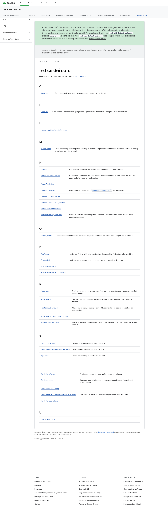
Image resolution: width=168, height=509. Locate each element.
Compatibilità (85, 15)
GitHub (37, 504)
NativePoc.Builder (48, 184)
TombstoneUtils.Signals (50, 401)
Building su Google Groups (89, 500)
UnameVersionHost (48, 419)
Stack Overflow (129, 500)
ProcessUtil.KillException (50, 266)
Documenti (50, 62)
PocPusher (45, 254)
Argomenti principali (64, 15)
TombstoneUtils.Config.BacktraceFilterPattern (58, 395)
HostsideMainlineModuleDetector (54, 130)
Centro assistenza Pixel (132, 485)
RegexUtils (45, 291)
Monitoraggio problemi (132, 504)
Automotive (125, 15)
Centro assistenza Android (133, 481)
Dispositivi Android (106, 15)
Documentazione (12, 9)
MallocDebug (46, 149)
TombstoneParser (48, 374)
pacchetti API (80, 76)
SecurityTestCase (48, 343)
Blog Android (84, 489)
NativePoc (45, 169)
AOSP (41, 62)
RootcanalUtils (46, 299)
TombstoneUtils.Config (50, 389)
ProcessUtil (45, 260)
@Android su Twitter (86, 481)
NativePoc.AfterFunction (50, 176)
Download (38, 489)
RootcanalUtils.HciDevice (50, 308)
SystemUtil (45, 356)
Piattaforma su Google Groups (90, 496)
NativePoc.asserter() (102, 190)
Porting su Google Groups (88, 504)
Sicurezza (46, 15)
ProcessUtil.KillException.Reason (53, 272)
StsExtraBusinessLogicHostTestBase (55, 349)
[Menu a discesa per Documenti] (32, 3)
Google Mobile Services (132, 496)
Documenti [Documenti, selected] (24, 3)
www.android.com (131, 493)
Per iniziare (30, 15)
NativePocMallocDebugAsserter (53, 202)
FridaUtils (44, 112)
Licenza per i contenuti (106, 432)
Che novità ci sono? (11, 15)
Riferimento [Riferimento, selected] (142, 15)
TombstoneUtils (47, 380)
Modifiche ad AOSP (97, 39)
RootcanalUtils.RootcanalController (54, 316)
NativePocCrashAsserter (50, 196)
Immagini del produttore (43, 496)
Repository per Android (43, 481)
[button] (14, 19)
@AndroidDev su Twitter (88, 485)
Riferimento (61, 62)
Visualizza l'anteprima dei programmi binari (50, 493)
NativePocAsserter (48, 190)
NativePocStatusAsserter (51, 209)
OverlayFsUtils (46, 236)
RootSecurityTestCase (50, 322)
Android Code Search (47, 3)
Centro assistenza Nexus (133, 489)
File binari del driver (41, 500)
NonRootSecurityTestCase (51, 215)
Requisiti (37, 485)
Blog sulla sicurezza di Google (90, 493)
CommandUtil (46, 93)
